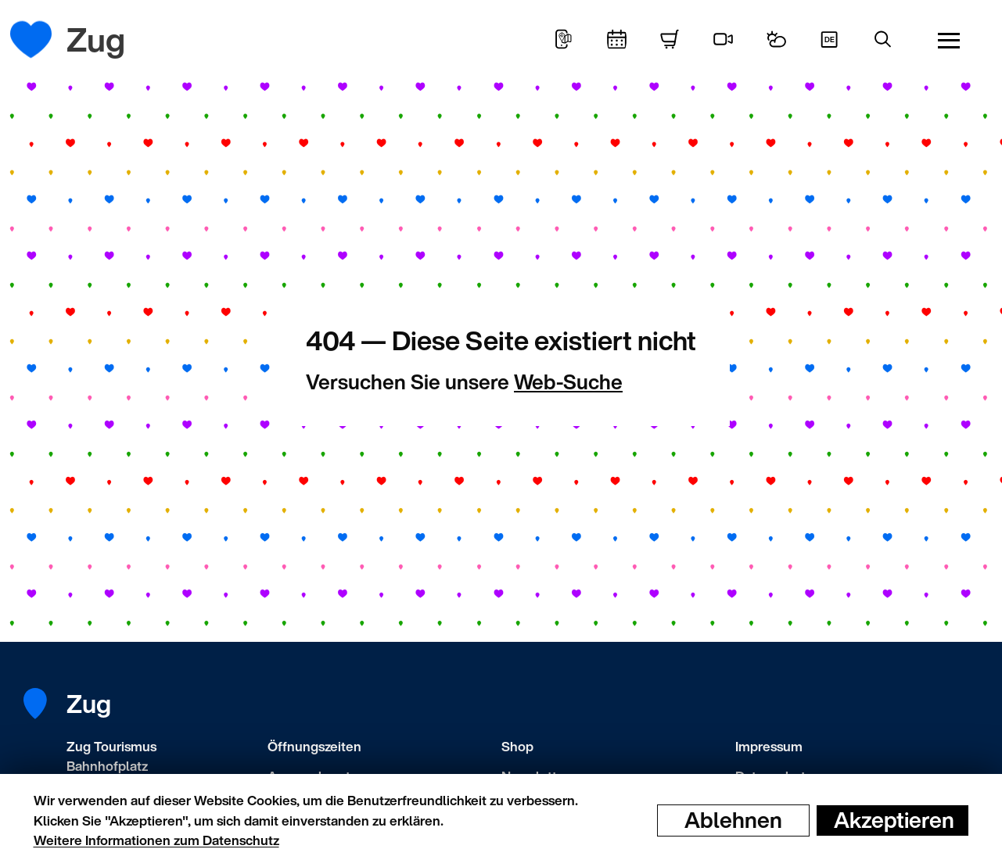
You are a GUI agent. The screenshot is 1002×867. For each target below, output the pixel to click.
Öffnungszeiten (314, 746)
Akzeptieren (894, 820)
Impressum (769, 746)
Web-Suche (568, 381)
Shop (517, 746)
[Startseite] (43, 39)
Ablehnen (733, 820)
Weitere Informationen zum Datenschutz (156, 840)
